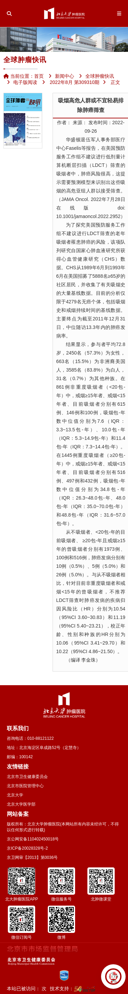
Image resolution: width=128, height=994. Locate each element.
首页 (39, 76)
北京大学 (15, 795)
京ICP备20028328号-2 (27, 848)
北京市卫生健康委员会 (27, 776)
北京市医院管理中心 (25, 785)
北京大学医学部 (21, 804)
